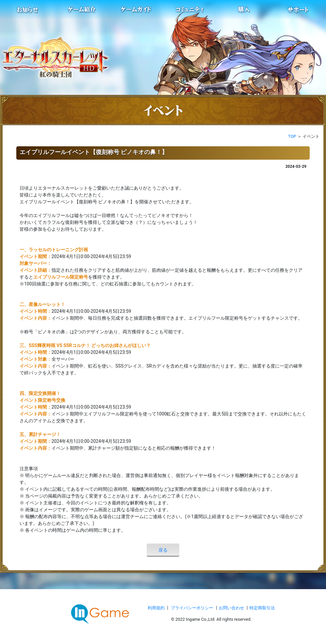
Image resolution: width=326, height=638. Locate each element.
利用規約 (157, 607)
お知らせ (28, 10)
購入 (244, 10)
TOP (292, 136)
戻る (163, 550)
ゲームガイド (136, 10)
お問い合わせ (232, 607)
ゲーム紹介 (82, 10)
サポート (298, 10)
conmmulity (190, 10)
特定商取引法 (262, 607)
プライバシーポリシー (192, 607)
